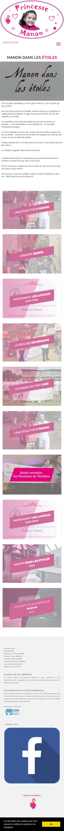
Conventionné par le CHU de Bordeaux (24, 690)
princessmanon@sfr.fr (15, 664)
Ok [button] (51, 824)
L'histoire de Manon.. (32, 795)
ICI (20, 706)
